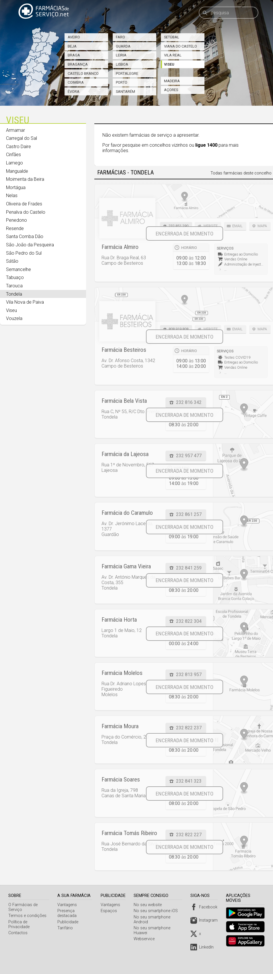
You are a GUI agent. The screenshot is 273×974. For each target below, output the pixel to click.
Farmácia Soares (121, 779)
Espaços (110, 910)
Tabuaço (15, 277)
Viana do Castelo (180, 46)
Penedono (16, 220)
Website (210, 226)
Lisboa (122, 64)
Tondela (14, 294)
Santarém (125, 91)
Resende (15, 228)
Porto (121, 82)
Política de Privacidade (29, 922)
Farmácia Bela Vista (124, 400)
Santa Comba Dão (24, 236)
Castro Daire (18, 146)
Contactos (18, 928)
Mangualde (17, 171)
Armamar (15, 130)
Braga (74, 55)
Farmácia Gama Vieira (126, 566)
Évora (73, 91)
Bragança (78, 64)
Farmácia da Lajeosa (125, 454)
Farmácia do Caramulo (127, 512)
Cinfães (13, 154)
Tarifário (66, 928)
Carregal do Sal (21, 138)
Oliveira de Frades (24, 204)
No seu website (149, 904)
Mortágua (16, 187)
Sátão (12, 261)
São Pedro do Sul (24, 253)
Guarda (123, 46)
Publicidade (68, 922)
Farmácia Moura (120, 726)
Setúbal (171, 37)
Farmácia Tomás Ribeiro (129, 833)
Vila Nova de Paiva (25, 302)
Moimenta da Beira (25, 179)
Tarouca (14, 285)
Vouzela (14, 318)
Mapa (262, 226)
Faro (120, 37)
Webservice (145, 938)
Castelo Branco (83, 73)
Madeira (172, 81)
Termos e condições (27, 915)
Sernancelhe (18, 269)
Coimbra (76, 82)
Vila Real (173, 55)
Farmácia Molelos (122, 672)
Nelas (11, 195)
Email (237, 226)
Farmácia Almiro (120, 247)
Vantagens (68, 904)
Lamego (14, 163)
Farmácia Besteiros (124, 349)
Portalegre (127, 73)
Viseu (169, 64)
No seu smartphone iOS (157, 910)
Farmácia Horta (119, 619)
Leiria (121, 55)
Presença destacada (67, 913)
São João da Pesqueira (30, 245)
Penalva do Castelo (25, 212)
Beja (72, 46)
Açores (171, 90)
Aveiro (74, 37)
